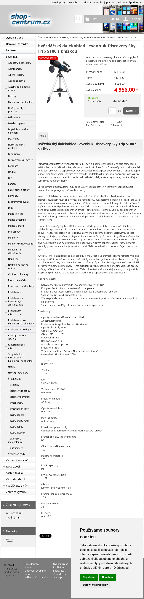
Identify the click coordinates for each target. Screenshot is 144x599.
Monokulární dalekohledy (14, 251)
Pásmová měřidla (17, 280)
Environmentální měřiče (20, 160)
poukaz (110, 2)
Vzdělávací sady (16, 454)
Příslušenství (14, 292)
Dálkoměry (14, 117)
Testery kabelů (16, 414)
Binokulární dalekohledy (21, 102)
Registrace (58, 570)
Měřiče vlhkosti (16, 225)
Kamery (12, 183)
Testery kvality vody (18, 420)
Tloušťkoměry (15, 448)
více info (10, 542)
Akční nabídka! (14, 473)
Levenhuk (11, 56)
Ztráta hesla (59, 574)
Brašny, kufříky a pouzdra (16, 109)
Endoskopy (14, 154)
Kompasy (13, 195)
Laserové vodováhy (18, 201)
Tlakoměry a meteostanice (15, 440)
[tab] (43, 136)
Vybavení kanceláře (17, 460)
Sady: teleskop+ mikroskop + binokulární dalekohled (20, 358)
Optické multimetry (18, 274)
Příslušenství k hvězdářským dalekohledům (15, 302)
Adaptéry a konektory (19, 62)
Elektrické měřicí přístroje (16, 146)
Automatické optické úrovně (19, 88)
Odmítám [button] (107, 577)
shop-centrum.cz (11, 567)
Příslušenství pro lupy (19, 329)
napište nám (13, 517)
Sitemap (57, 577)
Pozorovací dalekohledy (21, 286)
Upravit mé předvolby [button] (95, 584)
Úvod (40, 37)
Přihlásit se (59, 567)
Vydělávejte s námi (17, 485)
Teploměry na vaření (19, 396)
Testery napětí (15, 426)
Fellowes (11, 50)
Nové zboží (13, 466)
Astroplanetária (16, 80)
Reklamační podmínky (129, 2)
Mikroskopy (14, 231)
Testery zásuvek (16, 432)
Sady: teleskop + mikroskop (16, 346)
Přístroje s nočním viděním (17, 337)
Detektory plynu (16, 123)
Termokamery (15, 402)
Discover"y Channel (63, 163)
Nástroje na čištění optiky (18, 266)
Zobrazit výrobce (16, 492)
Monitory (13, 237)
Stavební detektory (18, 372)
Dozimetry (13, 138)
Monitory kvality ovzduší (20, 243)
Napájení (13, 259)
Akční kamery (15, 68)
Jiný (10, 177)
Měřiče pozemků (17, 219)
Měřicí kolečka (15, 213)
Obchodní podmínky (92, 2)
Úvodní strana (14, 37)
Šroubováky (14, 378)
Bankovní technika (17, 44)
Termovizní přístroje (19, 408)
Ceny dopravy (58, 2)
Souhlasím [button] (89, 577)
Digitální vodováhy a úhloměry (19, 131)
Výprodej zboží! (15, 479)
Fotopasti (13, 166)
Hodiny (12, 172)
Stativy (11, 367)
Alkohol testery (16, 74)
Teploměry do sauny (19, 390)
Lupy (10, 207)
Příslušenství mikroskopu (14, 312)
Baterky (12, 96)
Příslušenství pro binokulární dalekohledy (21, 322)
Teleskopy (13, 384)
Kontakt (73, 2)
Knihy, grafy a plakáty (19, 189)
